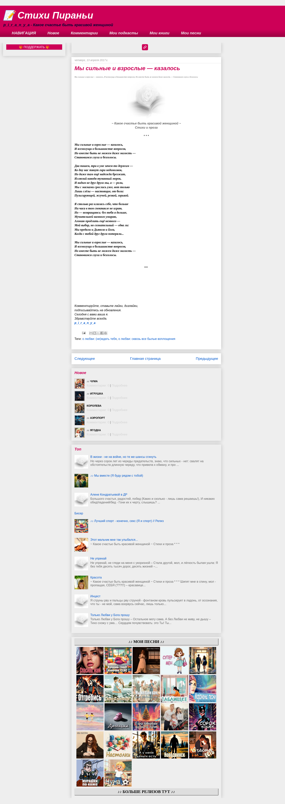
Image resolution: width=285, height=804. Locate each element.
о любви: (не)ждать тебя (99, 338)
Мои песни (191, 33)
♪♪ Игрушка (95, 393)
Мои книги (159, 33)
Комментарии (84, 33)
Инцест (95, 596)
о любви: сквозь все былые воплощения (146, 338)
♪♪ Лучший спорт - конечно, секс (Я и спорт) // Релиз (127, 521)
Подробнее (119, 385)
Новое (53, 33)
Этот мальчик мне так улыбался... (114, 539)
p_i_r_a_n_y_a (84, 323)
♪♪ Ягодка (94, 430)
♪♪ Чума (92, 381)
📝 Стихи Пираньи (48, 15)
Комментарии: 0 (98, 385)
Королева (94, 405)
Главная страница (145, 359)
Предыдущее (207, 359)
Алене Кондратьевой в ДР (108, 494)
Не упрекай (98, 558)
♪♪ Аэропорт (96, 417)
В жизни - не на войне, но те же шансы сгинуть (123, 456)
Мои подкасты (123, 33)
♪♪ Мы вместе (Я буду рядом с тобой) (116, 475)
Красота (96, 577)
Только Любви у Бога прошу (110, 615)
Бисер (78, 513)
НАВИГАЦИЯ (24, 33)
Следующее (84, 359)
